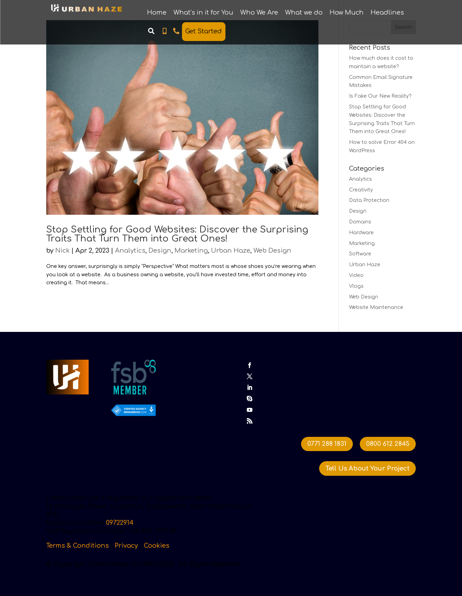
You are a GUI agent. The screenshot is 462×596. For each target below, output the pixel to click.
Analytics (130, 250)
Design (159, 250)
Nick (62, 250)
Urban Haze (230, 250)
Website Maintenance (376, 307)
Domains (360, 221)
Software (360, 253)
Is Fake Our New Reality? (380, 96)
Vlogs (356, 286)
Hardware (361, 232)
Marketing (191, 250)
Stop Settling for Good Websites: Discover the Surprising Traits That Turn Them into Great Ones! (177, 234)
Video (356, 275)
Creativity (361, 190)
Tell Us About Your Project (367, 468)
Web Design (272, 250)
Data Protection (369, 200)
